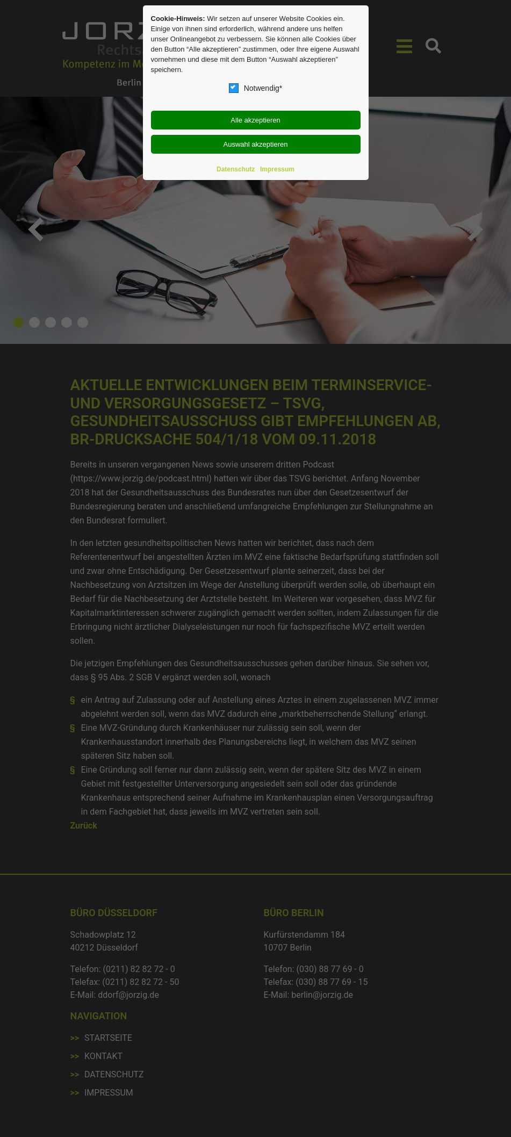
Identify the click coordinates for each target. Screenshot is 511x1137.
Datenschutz (236, 169)
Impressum (277, 169)
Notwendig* (256, 88)
